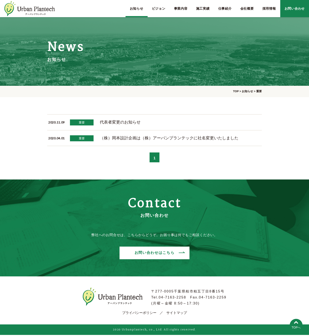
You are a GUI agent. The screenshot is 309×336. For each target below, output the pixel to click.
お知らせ (136, 8)
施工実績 (203, 8)
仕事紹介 (225, 8)
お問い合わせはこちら (154, 254)
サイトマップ (176, 314)
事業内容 (181, 8)
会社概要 (247, 8)
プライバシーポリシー (139, 314)
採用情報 (269, 8)
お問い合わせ (295, 8)
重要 (82, 122)
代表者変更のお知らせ (120, 122)
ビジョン (158, 8)
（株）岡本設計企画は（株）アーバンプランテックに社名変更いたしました (169, 138)
